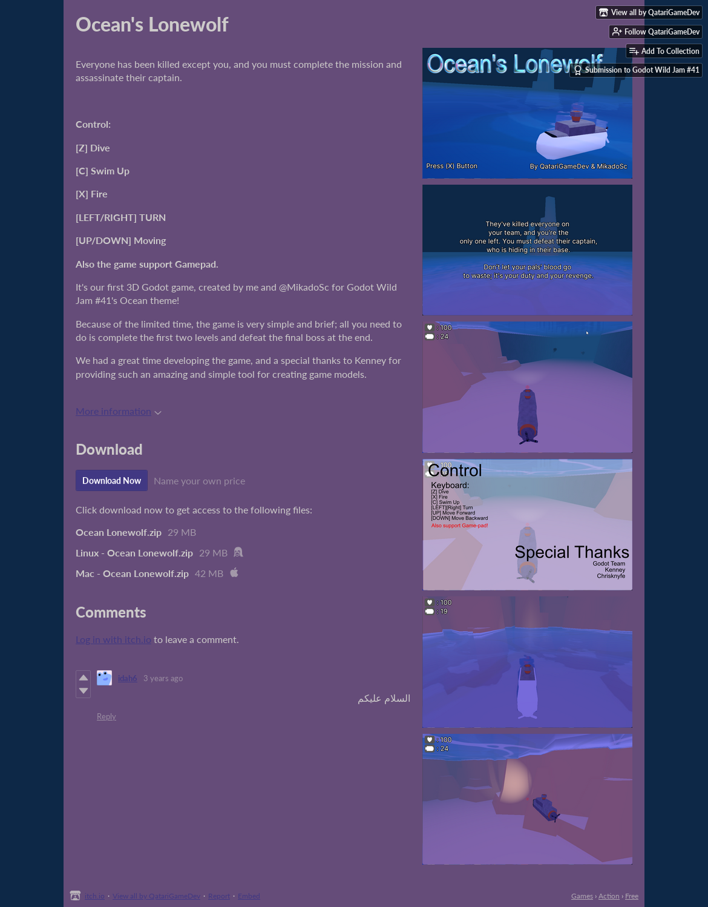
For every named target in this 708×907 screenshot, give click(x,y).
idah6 (127, 678)
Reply (106, 716)
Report (219, 895)
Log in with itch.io (113, 639)
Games (582, 895)
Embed (249, 895)
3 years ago (163, 678)
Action (609, 895)
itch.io (95, 895)
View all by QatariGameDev (156, 895)
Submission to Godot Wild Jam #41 (636, 70)
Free (631, 895)
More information (119, 411)
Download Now (111, 480)
